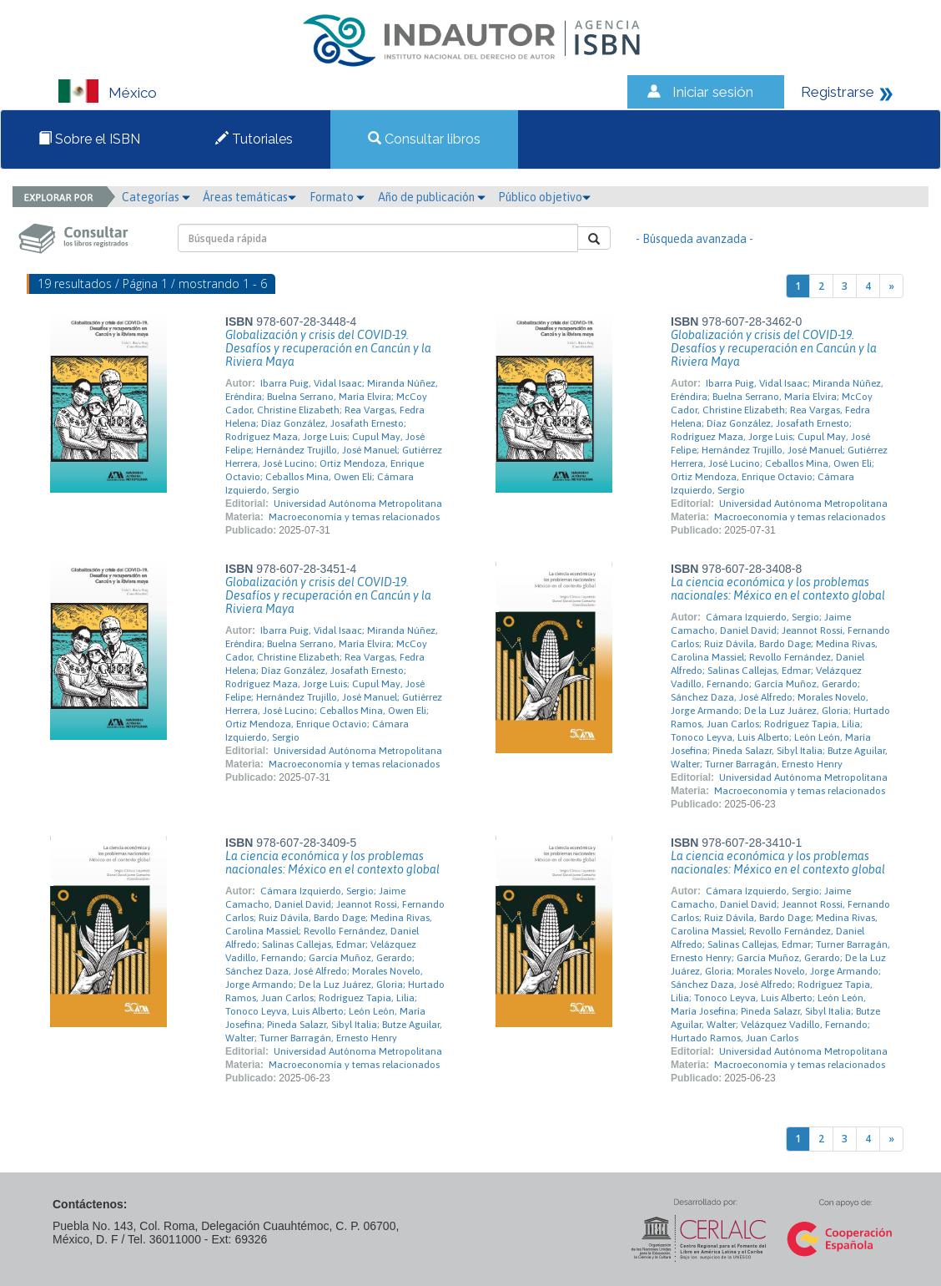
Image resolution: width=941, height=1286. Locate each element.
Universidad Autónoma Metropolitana (358, 503)
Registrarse (837, 92)
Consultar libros (424, 139)
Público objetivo (544, 197)
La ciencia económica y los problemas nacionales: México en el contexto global (778, 588)
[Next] (891, 286)
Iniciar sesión (712, 92)
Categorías (156, 197)
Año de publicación (432, 197)
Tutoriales (254, 139)
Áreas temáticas (249, 197)
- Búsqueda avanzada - (694, 239)
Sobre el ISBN (89, 139)
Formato (337, 197)
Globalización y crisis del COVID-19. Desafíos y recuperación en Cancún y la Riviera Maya (328, 348)
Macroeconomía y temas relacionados (354, 517)
